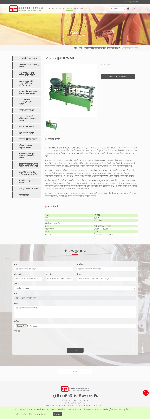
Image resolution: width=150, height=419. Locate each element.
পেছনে (75, 371)
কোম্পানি (49, 274)
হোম (49, 8)
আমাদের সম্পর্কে (58, 8)
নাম (16, 264)
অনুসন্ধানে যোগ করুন (117, 76)
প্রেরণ (75, 350)
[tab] (26, 58)
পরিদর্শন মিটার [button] (24, 195)
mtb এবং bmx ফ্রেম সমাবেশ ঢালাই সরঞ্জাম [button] (27, 74)
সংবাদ (75, 8)
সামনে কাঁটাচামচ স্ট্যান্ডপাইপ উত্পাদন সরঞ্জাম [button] (26, 102)
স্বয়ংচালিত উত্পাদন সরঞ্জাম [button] (26, 182)
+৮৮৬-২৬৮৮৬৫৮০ (79, 400)
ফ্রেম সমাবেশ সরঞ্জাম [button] (26, 133)
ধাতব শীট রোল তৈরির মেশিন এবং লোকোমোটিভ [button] (28, 173)
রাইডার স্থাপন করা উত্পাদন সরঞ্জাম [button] (25, 146)
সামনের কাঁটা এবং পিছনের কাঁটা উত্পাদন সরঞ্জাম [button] (28, 93)
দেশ (16, 284)
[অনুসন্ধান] (117, 8)
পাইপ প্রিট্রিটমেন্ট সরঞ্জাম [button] (28, 58)
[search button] (123, 9)
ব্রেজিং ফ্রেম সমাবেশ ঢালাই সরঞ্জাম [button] (29, 66)
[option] (71, 90)
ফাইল (16, 321)
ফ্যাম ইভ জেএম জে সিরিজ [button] (28, 189)
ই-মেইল (80, 264)
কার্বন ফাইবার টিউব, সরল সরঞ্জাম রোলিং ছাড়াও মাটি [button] (28, 165)
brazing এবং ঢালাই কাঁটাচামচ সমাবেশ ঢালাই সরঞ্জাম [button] (28, 118)
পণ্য (80, 48)
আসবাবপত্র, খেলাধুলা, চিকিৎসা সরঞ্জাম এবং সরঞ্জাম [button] (27, 156)
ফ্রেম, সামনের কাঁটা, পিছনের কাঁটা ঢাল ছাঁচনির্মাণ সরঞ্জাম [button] (26, 83)
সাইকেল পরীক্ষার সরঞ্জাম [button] (28, 139)
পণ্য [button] (68, 8)
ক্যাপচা (17, 331)
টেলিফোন (18, 274)
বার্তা (16, 303)
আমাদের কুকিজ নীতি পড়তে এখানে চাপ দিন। (34, 414)
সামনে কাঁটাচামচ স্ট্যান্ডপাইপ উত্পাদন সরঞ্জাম (102, 48)
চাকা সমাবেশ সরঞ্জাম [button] (26, 127)
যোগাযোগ (83, 8)
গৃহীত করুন (57, 414)
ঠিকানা (79, 274)
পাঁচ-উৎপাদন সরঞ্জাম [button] (26, 110)
